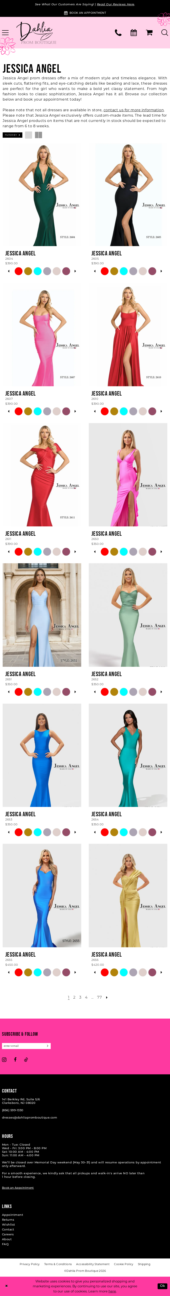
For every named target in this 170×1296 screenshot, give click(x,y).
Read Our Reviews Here (115, 4)
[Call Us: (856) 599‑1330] (118, 33)
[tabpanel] (18, 271)
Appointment (12, 1215)
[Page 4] (86, 997)
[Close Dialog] (6, 1286)
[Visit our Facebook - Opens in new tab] (15, 1059)
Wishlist (8, 1224)
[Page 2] (74, 997)
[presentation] (42, 194)
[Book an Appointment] (85, 13)
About (7, 1239)
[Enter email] (26, 1046)
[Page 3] (80, 997)
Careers (8, 1234)
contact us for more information (134, 110)
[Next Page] (107, 997)
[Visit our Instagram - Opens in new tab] (4, 1059)
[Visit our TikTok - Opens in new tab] (26, 1059)
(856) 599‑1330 (12, 1110)
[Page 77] (99, 997)
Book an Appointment (18, 1188)
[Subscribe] (48, 1046)
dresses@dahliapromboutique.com (29, 1117)
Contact (8, 1229)
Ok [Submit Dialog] (162, 1286)
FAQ (5, 1244)
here (112, 1291)
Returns (8, 1219)
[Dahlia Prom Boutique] (36, 33)
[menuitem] (118, 33)
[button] (149, 33)
